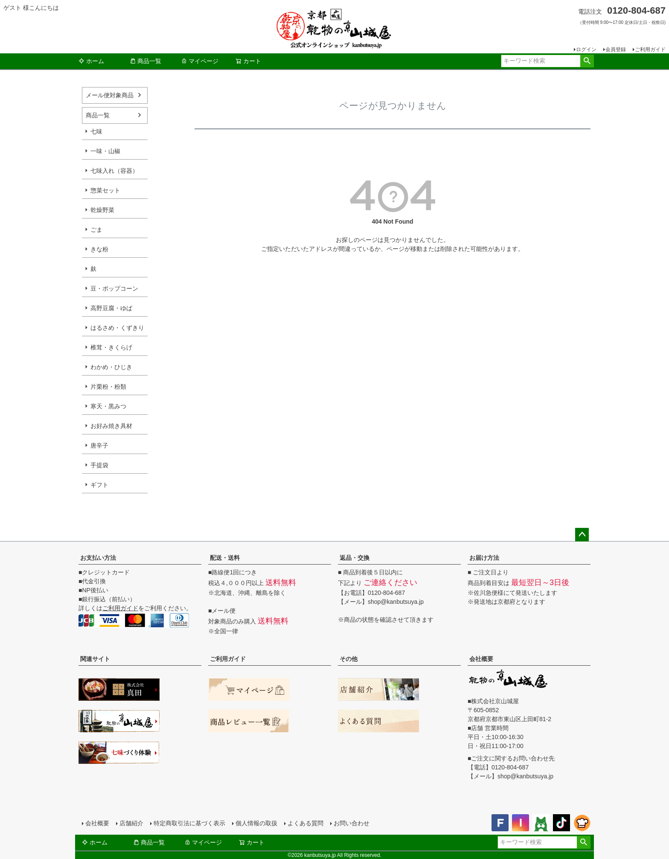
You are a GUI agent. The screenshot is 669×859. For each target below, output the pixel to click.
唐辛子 (99, 445)
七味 (96, 131)
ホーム (91, 61)
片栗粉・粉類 (108, 386)
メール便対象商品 (110, 95)
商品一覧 (145, 61)
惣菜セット (105, 190)
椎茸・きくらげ (111, 347)
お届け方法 (484, 557)
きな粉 (99, 249)
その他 (349, 658)
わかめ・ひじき (111, 367)
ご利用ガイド (650, 49)
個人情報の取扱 (256, 823)
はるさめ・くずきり (117, 327)
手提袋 (99, 465)
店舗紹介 (131, 823)
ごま (96, 229)
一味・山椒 (105, 151)
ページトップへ (582, 535)
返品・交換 (354, 557)
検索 (586, 61)
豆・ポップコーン (114, 288)
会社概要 (481, 658)
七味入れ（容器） (114, 170)
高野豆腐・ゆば (111, 308)
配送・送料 (225, 557)
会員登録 (615, 49)
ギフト (99, 484)
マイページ (199, 61)
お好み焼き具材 (111, 425)
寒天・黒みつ (108, 406)
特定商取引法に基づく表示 (189, 823)
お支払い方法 (98, 557)
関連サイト (95, 658)
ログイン (586, 49)
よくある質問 (305, 823)
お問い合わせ (351, 823)
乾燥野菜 (102, 210)
